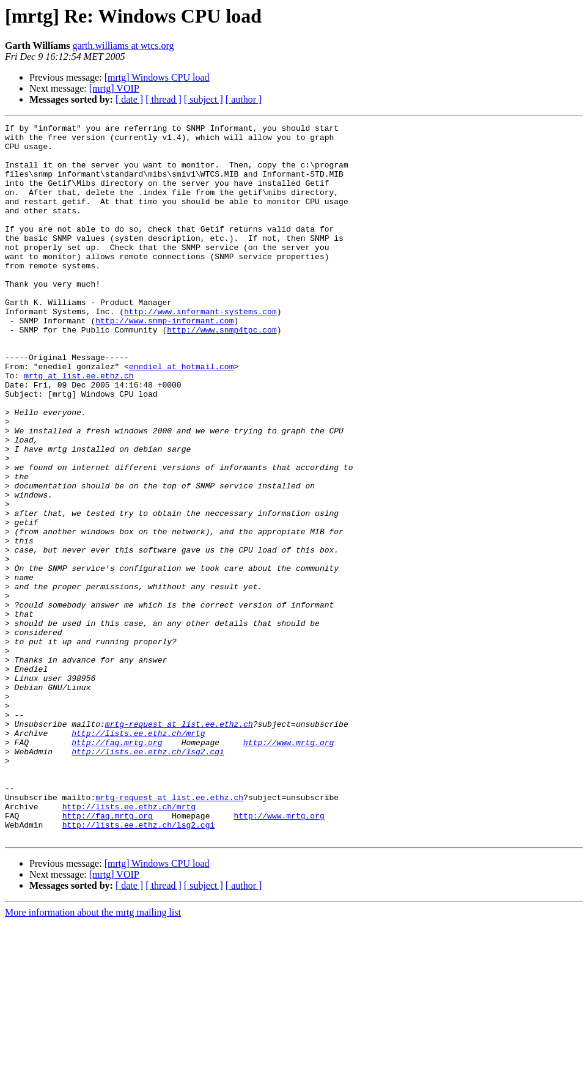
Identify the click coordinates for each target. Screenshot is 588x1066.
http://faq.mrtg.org (117, 866)
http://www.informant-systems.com (200, 349)
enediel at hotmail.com (181, 415)
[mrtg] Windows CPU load (157, 77)
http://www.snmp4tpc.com (221, 371)
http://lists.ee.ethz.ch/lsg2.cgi (148, 877)
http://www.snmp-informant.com (164, 360)
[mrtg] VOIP (114, 88)
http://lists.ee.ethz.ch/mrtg (138, 855)
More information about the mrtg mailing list (93, 1055)
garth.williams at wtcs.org (123, 45)
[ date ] (129, 99)
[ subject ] (203, 99)
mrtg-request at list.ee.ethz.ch (179, 844)
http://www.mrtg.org (288, 866)
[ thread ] (163, 99)
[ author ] (244, 99)
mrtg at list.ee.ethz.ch (78, 426)
